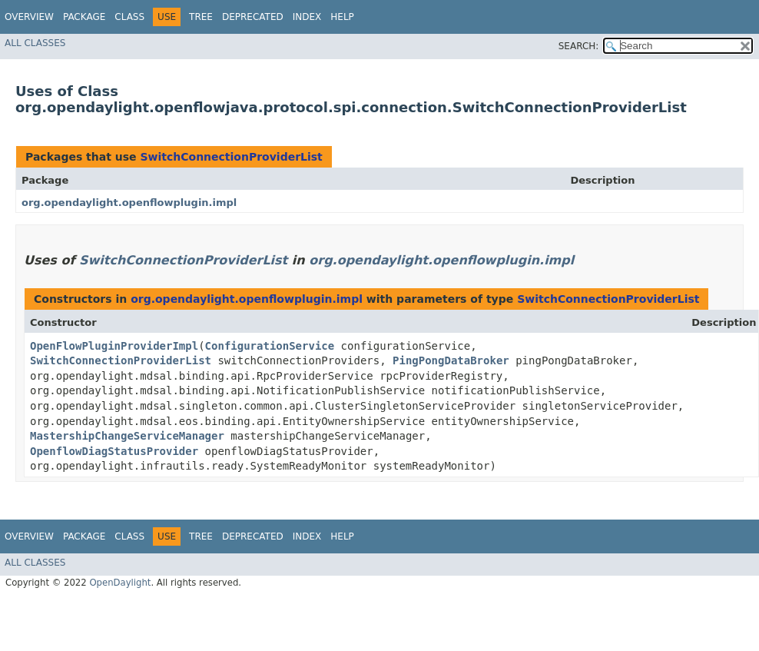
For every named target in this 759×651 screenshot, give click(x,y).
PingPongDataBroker (451, 360)
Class (129, 17)
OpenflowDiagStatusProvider (114, 451)
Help (342, 17)
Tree (201, 17)
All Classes (35, 43)
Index (307, 17)
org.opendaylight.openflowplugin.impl (129, 202)
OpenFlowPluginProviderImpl (114, 346)
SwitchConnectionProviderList (231, 157)
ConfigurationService (270, 346)
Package (84, 17)
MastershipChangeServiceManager (127, 436)
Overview (29, 17)
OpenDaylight (120, 582)
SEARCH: (578, 46)
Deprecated (252, 17)
